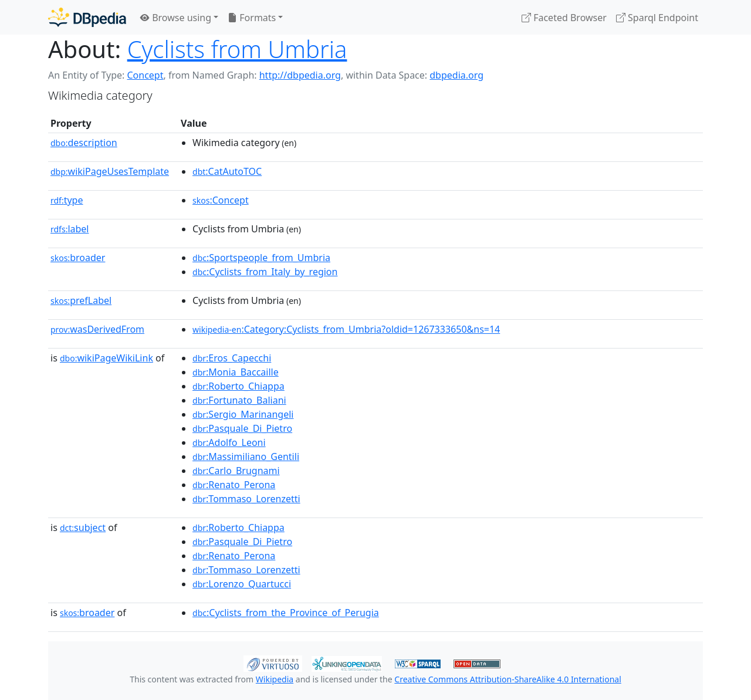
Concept (145, 75)
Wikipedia (274, 679)
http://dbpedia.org (300, 75)
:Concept (220, 200)
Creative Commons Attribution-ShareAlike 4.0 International (507, 679)
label (69, 228)
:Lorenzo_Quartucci (241, 583)
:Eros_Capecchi (231, 357)
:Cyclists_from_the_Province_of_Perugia (285, 612)
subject (83, 527)
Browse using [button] (175, 17)
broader (77, 257)
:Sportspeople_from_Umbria (261, 257)
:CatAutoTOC (227, 171)
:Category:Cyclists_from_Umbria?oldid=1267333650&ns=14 (346, 329)
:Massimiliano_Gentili (245, 456)
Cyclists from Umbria (237, 49)
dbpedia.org (456, 75)
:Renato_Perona (233, 484)
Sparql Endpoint (657, 17)
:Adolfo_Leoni (229, 442)
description (83, 142)
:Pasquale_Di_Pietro (242, 428)
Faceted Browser (564, 17)
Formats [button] (252, 17)
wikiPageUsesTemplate (109, 171)
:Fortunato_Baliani (239, 400)
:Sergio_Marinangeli (242, 414)
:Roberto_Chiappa (238, 386)
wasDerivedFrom (97, 329)
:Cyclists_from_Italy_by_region (264, 271)
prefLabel (80, 300)
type (66, 200)
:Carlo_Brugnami (236, 470)
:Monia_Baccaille (235, 372)
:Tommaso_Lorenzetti (246, 498)
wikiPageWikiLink (106, 357)
